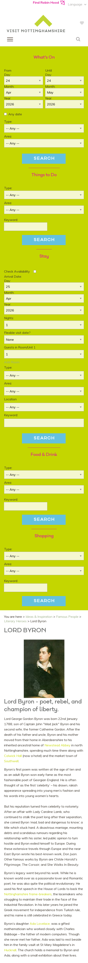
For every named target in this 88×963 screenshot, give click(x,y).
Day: (7, 75)
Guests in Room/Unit (20, 347)
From (7, 70)
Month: (9, 86)
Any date (15, 114)
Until (48, 70)
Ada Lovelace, (40, 924)
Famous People (67, 617)
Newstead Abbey (58, 745)
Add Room (12, 362)
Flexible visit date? (17, 333)
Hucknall (10, 950)
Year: (7, 98)
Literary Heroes (15, 621)
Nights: (9, 318)
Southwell (11, 761)
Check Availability (17, 271)
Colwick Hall (13, 756)
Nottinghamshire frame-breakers (28, 894)
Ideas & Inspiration (39, 617)
